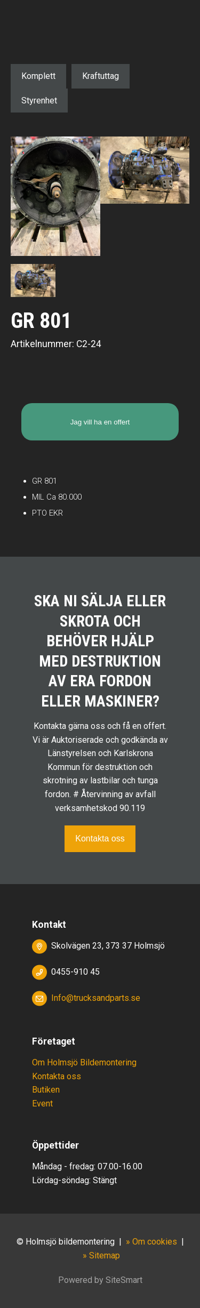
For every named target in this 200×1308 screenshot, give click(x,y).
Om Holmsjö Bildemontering (84, 1062)
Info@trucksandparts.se (95, 998)
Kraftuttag (100, 76)
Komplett (38, 76)
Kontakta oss (100, 838)
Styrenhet (39, 100)
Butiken (46, 1090)
